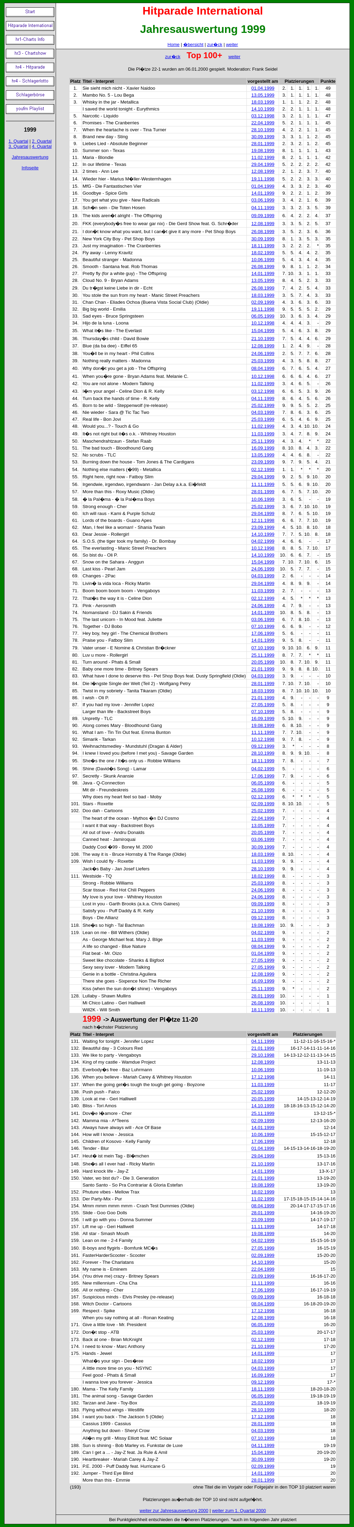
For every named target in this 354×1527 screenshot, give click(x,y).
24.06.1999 (262, 353)
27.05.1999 (262, 704)
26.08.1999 (262, 231)
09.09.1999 (262, 215)
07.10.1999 (262, 626)
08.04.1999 (262, 368)
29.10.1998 (262, 1055)
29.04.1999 (262, 164)
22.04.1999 (262, 122)
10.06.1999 (262, 259)
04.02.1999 (262, 541)
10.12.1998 (262, 323)
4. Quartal (42, 146)
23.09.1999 (262, 461)
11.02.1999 (262, 157)
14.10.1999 (262, 109)
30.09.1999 (262, 136)
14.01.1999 (262, 193)
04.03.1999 (262, 412)
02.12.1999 (262, 469)
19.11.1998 (262, 178)
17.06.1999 (262, 633)
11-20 (190, 1019)
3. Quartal (18, 146)
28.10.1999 (262, 129)
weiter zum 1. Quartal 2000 (239, 1510)
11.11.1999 (262, 484)
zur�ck (214, 44)
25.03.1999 (262, 360)
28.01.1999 (262, 143)
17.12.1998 (262, 1077)
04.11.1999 (262, 207)
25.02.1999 (262, 405)
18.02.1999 (262, 252)
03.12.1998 (262, 115)
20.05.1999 (262, 662)
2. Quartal (42, 141)
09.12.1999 (262, 746)
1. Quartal (18, 141)
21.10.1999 (262, 338)
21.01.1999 (262, 669)
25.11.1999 (262, 441)
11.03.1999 (262, 433)
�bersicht (193, 44)
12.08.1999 (262, 171)
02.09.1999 (262, 302)
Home (174, 44)
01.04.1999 (262, 88)
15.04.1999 (262, 330)
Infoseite (29, 167)
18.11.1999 (262, 245)
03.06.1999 (262, 200)
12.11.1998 (262, 520)
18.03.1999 (262, 102)
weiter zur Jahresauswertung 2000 (174, 1510)
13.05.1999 (262, 95)
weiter (232, 44)
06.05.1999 (262, 316)
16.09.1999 (262, 448)
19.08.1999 (262, 150)
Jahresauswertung (30, 157)
